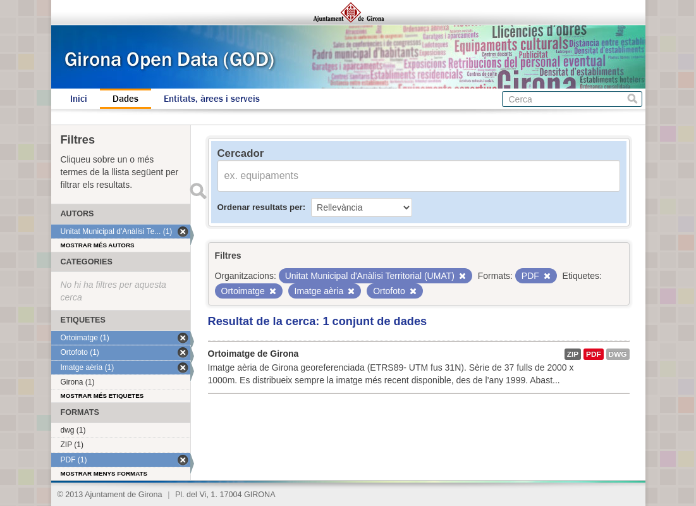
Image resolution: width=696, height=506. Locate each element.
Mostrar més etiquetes (102, 395)
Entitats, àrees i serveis (212, 98)
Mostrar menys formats (104, 473)
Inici (78, 98)
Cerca (632, 99)
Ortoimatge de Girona (253, 354)
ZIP (572, 354)
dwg (618, 354)
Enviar (198, 191)
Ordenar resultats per (260, 207)
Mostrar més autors (98, 245)
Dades (125, 98)
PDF (593, 354)
